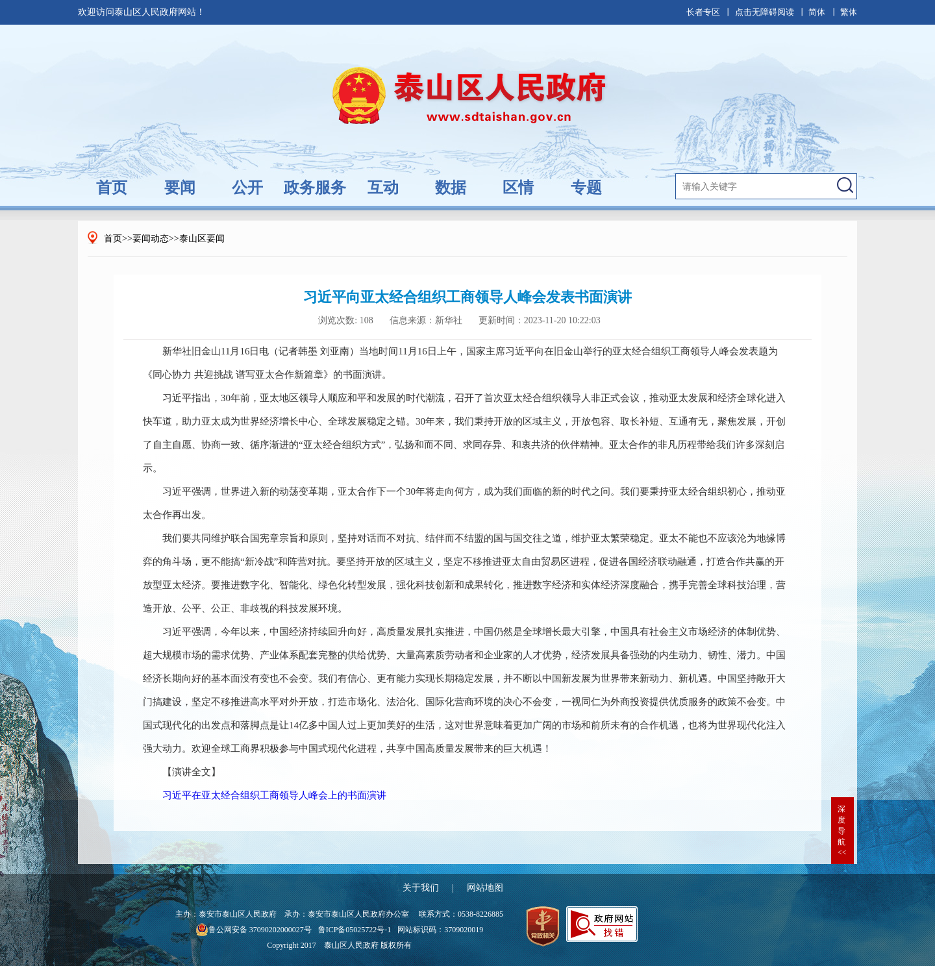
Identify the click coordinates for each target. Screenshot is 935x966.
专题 (586, 187)
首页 (111, 187)
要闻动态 (150, 238)
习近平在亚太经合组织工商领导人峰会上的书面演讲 (274, 795)
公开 (247, 187)
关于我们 (421, 888)
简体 (816, 12)
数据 (450, 187)
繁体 (848, 12)
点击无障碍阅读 (764, 12)
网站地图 (485, 888)
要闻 (179, 187)
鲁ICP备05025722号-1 (355, 929)
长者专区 (703, 12)
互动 (383, 187)
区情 (518, 187)
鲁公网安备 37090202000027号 (253, 929)
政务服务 (315, 187)
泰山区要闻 (202, 238)
